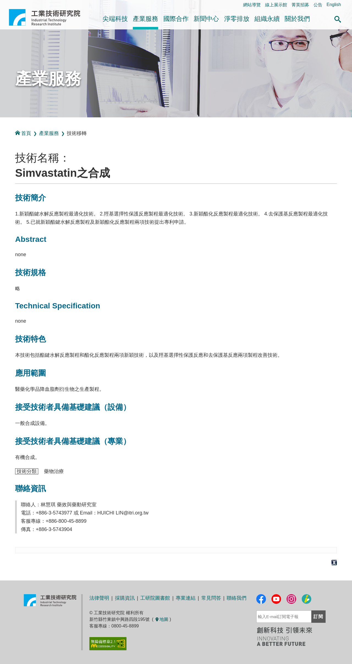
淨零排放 (236, 18)
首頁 (23, 133)
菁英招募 (300, 4)
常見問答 (211, 598)
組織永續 (267, 18)
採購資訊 (125, 598)
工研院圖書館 (155, 598)
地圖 (161, 619)
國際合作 (176, 18)
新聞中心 (206, 18)
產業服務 (145, 18)
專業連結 (186, 598)
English (334, 4)
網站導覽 (252, 4)
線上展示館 (276, 4)
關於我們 (297, 18)
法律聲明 (99, 598)
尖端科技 (115, 18)
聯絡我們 (236, 598)
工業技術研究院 (48, 17)
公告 (318, 4)
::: (2, 123)
